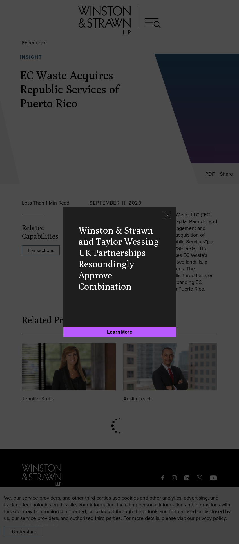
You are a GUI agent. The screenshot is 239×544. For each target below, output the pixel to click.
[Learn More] (119, 332)
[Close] (167, 215)
